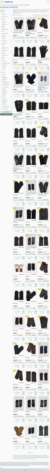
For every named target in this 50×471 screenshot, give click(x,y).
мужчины (4, 5)
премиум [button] (4, 104)
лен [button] (3, 46)
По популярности (40, 15)
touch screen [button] (5, 87)
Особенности (5, 84)
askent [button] (3, 21)
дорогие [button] (4, 102)
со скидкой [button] (5, 108)
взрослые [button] (4, 16)
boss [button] (3, 26)
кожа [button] (3, 44)
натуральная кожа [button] (5, 48)
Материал (4, 41)
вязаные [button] (4, 91)
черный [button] (4, 38)
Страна (3, 61)
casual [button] (3, 74)
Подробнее (25, 470)
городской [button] (5, 77)
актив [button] (3, 76)
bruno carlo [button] (5, 29)
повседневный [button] (5, 82)
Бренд (3, 19)
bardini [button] (3, 22)
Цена (3, 97)
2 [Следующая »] (39, 452)
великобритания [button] (6, 63)
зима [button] (3, 57)
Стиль (3, 72)
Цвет (2, 31)
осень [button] (3, 58)
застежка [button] (4, 93)
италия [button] (4, 66)
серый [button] (3, 35)
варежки (2, 9)
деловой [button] (4, 79)
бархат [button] (3, 88)
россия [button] (4, 68)
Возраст (3, 14)
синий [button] (3, 36)
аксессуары (10, 5)
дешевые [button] (4, 99)
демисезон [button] (5, 55)
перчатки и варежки (19, 5)
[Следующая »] (37, 452)
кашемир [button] (4, 43)
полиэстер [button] (4, 50)
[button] (23, 41)
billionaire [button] (4, 24)
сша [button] (3, 70)
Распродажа (5, 106)
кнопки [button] (4, 95)
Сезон (3, 53)
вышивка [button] (4, 90)
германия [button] (4, 65)
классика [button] (4, 81)
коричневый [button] (5, 33)
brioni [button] (3, 27)
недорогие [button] (4, 100)
